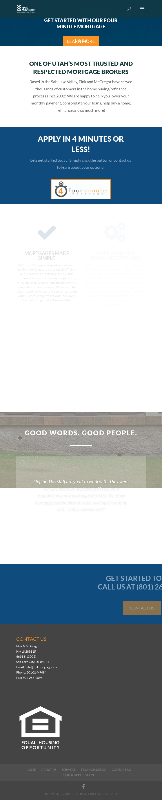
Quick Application (78, 775)
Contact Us (121, 769)
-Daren (119, 521)
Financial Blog (93, 769)
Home (31, 769)
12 (99, 539)
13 (103, 539)
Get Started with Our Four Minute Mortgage (81, 23)
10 (92, 539)
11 (96, 539)
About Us (48, 769)
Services (69, 769)
